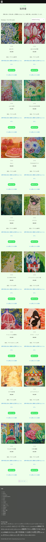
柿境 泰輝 (5, 510)
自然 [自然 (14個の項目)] (30, 532)
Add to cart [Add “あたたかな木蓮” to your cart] (34, 70)
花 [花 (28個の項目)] (37, 532)
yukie (4, 498)
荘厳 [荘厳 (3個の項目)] (41, 532)
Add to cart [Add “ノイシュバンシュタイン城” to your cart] (34, 298)
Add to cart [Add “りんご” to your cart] (12, 184)
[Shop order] (38, 19)
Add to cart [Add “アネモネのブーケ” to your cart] (34, 184)
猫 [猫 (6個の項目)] (43, 529)
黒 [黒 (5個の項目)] (34, 535)
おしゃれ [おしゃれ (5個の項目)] (8, 523)
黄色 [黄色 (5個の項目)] (30, 535)
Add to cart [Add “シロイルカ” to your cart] (12, 241)
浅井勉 (4, 511)
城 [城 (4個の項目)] (7, 529)
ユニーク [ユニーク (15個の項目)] (19, 526)
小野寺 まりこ (6, 505)
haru (4, 492)
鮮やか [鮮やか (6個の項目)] (23, 535)
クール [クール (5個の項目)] (35, 523)
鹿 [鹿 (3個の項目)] (28, 535)
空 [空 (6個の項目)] (12, 532)
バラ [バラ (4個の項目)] (39, 523)
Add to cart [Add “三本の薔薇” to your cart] (34, 470)
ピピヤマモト (5, 504)
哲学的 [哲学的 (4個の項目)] (3, 529)
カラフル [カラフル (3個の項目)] (30, 523)
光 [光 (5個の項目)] (36, 526)
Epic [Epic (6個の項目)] (3, 523)
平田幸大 (4, 507)
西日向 (4, 514)
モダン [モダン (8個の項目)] (11, 526)
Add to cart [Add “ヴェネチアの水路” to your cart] (12, 470)
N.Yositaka (5, 495)
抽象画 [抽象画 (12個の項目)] (25, 529)
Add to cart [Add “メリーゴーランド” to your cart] (34, 413)
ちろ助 (4, 502)
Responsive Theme (21, 539)
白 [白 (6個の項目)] (2, 532)
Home (21, 6)
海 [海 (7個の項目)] (40, 529)
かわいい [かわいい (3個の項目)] (13, 523)
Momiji (4, 493)
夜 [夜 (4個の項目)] (9, 529)
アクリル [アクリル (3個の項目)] (18, 523)
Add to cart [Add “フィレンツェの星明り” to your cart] (12, 356)
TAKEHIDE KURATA (6, 496)
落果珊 (4, 513)
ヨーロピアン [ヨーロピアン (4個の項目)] (28, 526)
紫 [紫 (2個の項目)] (14, 532)
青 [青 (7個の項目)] (19, 535)
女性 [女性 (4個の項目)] (13, 529)
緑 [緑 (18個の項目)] (18, 532)
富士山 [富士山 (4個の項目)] (17, 529)
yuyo (4, 499)
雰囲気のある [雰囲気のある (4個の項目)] (14, 535)
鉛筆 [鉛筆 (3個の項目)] (8, 535)
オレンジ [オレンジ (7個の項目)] (24, 523)
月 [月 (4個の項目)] (31, 529)
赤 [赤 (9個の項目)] (5, 535)
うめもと (4, 501)
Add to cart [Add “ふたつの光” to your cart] (12, 127)
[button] (11, 75)
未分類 (4, 508)
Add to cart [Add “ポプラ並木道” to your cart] (12, 413)
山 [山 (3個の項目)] (21, 529)
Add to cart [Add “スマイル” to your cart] (34, 241)
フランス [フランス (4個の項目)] (5, 526)
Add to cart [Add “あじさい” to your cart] (12, 70)
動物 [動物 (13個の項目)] (41, 526)
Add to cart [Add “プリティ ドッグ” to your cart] (34, 356)
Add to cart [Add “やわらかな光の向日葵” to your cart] (34, 127)
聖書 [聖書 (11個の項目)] (24, 532)
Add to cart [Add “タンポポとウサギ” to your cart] (12, 298)
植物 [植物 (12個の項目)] (35, 529)
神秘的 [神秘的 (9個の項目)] (7, 532)
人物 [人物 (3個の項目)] (33, 526)
